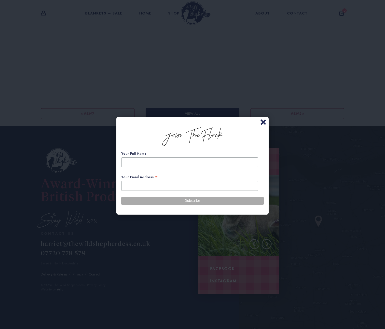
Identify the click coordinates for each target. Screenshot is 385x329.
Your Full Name (134, 153)
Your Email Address (139, 177)
